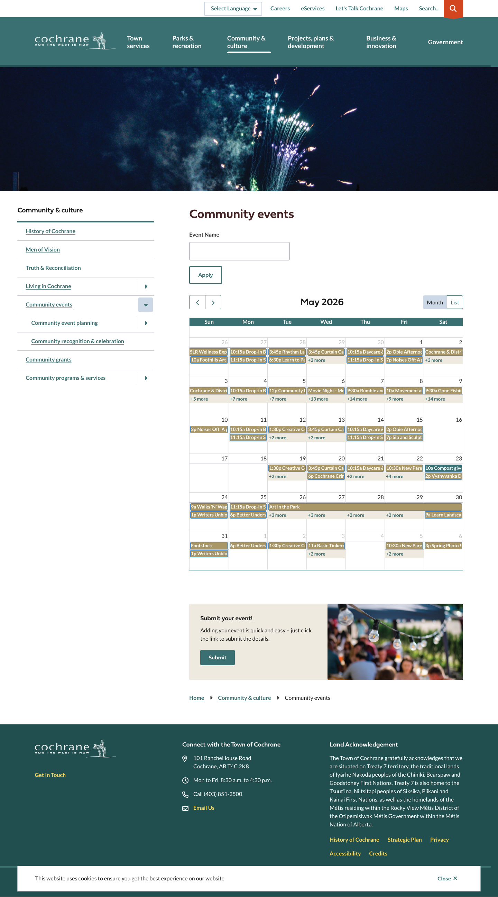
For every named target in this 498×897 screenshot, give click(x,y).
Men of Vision (43, 249)
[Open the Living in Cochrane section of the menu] (145, 286)
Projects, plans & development (311, 42)
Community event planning (64, 323)
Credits (378, 853)
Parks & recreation (187, 42)
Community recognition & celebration (77, 341)
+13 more (318, 399)
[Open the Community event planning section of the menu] (145, 323)
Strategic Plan (405, 839)
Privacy (439, 839)
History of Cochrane (50, 231)
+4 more (394, 476)
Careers (280, 8)
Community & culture (246, 42)
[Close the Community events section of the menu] (145, 305)
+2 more (316, 360)
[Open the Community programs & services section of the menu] (145, 378)
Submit (218, 658)
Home (196, 698)
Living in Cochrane (48, 286)
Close (444, 879)
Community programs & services (65, 378)
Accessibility (345, 853)
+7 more (238, 399)
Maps (401, 8)
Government (445, 42)
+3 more (433, 360)
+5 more (199, 399)
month (435, 302)
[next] (213, 302)
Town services (138, 42)
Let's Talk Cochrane (360, 8)
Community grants (48, 359)
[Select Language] (233, 9)
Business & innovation (381, 42)
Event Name (204, 234)
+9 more (394, 399)
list (455, 302)
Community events (49, 304)
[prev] (197, 302)
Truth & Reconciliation (53, 268)
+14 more (357, 399)
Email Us (203, 808)
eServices (312, 8)
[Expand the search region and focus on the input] (439, 8)
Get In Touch (50, 775)
